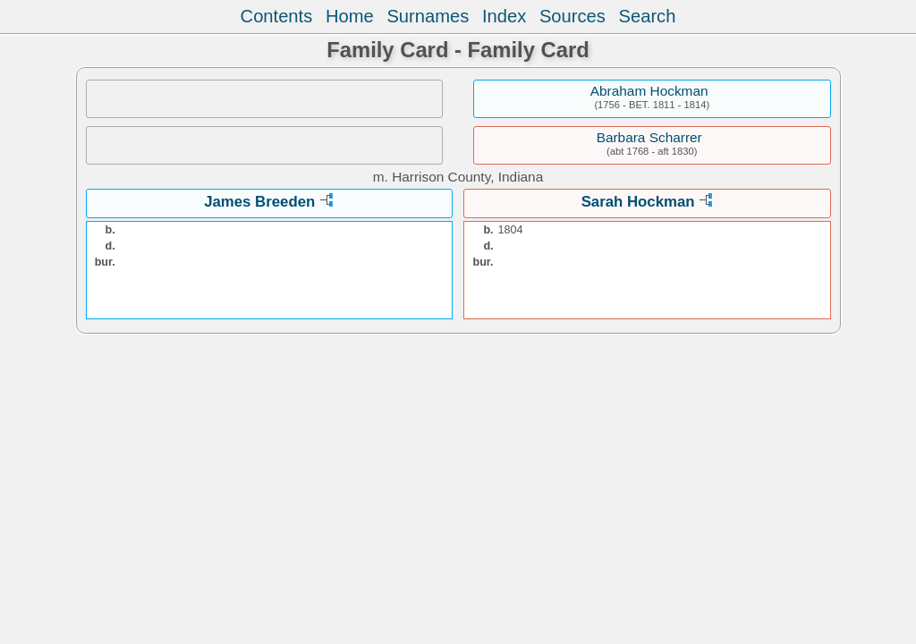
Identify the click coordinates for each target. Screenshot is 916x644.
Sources (572, 16)
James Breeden (259, 201)
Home (350, 16)
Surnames (427, 16)
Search (647, 16)
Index (504, 16)
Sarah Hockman (638, 201)
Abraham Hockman (649, 90)
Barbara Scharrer (649, 137)
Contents (277, 16)
